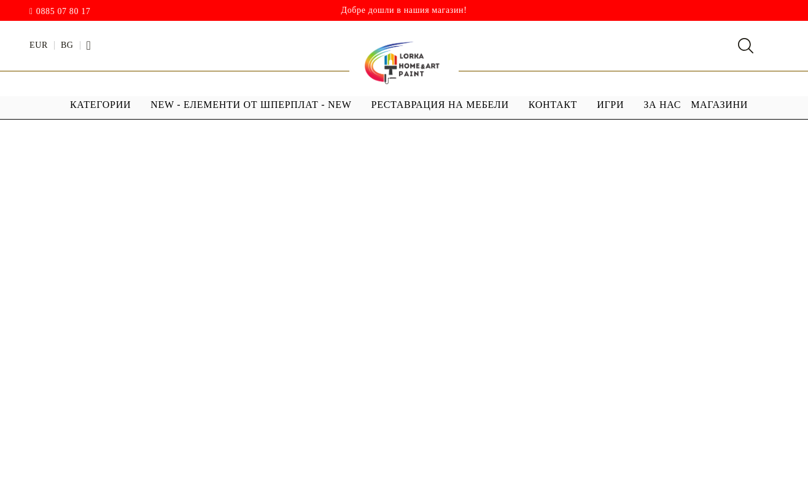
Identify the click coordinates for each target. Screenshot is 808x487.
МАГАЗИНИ (719, 104)
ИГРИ (610, 104)
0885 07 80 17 (63, 11)
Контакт (553, 104)
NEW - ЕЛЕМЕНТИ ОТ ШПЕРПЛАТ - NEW (250, 104)
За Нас (662, 104)
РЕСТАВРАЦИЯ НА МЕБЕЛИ (440, 104)
